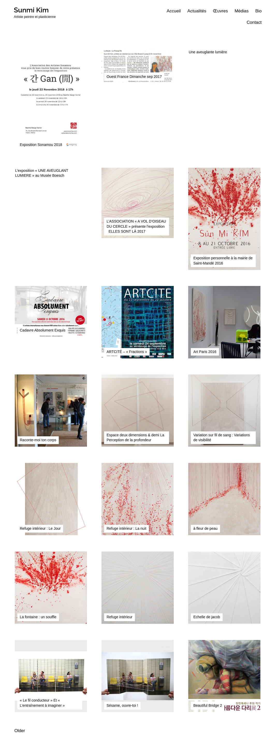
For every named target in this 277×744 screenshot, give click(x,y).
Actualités (196, 11)
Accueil (174, 11)
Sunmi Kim (31, 10)
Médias (242, 11)
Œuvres (220, 11)
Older (19, 730)
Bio (258, 11)
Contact (254, 22)
